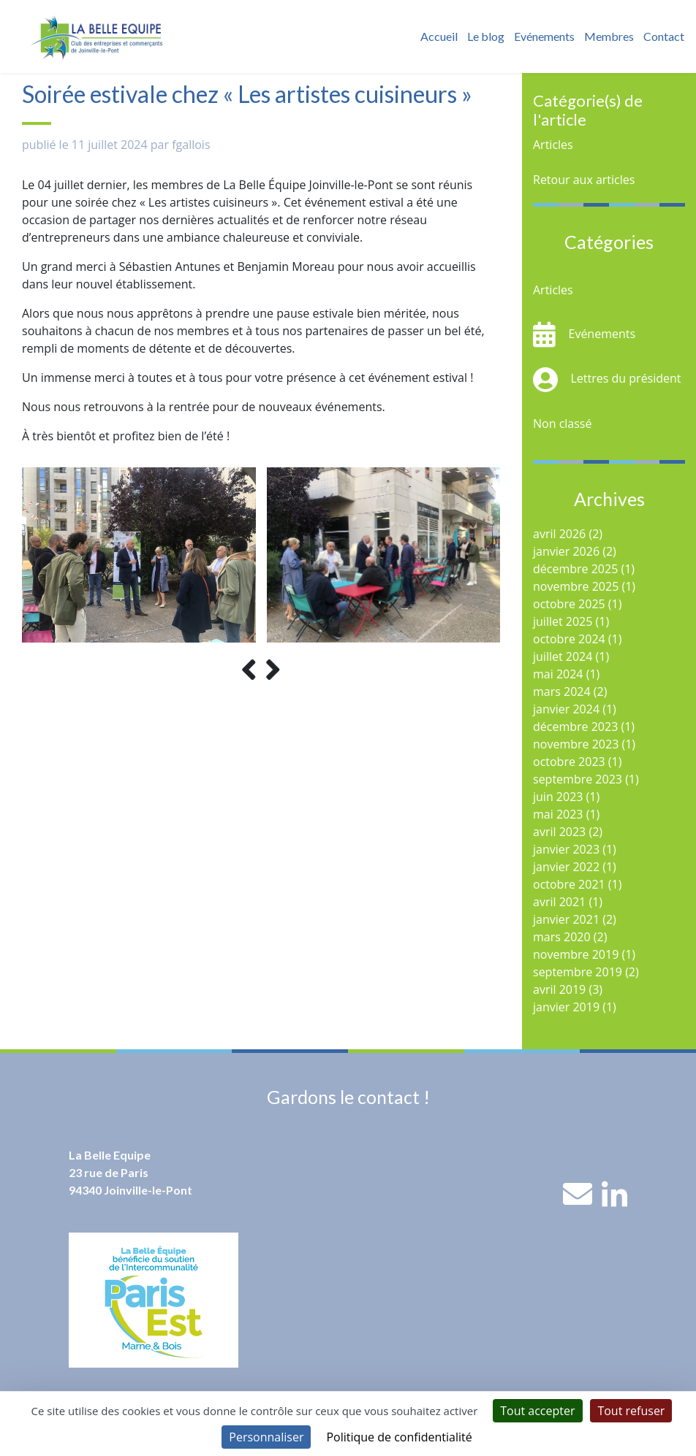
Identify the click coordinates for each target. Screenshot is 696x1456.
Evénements (544, 36)
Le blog (485, 36)
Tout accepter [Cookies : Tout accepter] (537, 1411)
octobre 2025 (569, 604)
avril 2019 (559, 989)
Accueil (439, 36)
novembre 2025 (576, 586)
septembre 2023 (577, 779)
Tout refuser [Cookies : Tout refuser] (631, 1411)
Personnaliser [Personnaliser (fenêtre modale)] (266, 1437)
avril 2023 (559, 832)
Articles (553, 145)
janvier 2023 (566, 849)
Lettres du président (626, 378)
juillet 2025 (562, 621)
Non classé (562, 423)
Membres (609, 36)
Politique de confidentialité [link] (399, 1437)
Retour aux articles (584, 180)
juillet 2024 (562, 656)
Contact (663, 36)
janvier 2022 (566, 867)
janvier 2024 (566, 709)
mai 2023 (558, 814)
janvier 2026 (566, 551)
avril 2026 (559, 534)
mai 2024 (558, 674)
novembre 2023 (576, 744)
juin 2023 (558, 797)
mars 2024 (562, 691)
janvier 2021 (566, 919)
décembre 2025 (575, 569)
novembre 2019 (576, 954)
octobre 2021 (569, 884)
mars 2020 (562, 937)
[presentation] (249, 670)
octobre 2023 (569, 762)
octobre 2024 (569, 639)
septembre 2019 (577, 972)
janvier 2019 (566, 1007)
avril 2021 (559, 902)
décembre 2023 (575, 727)
